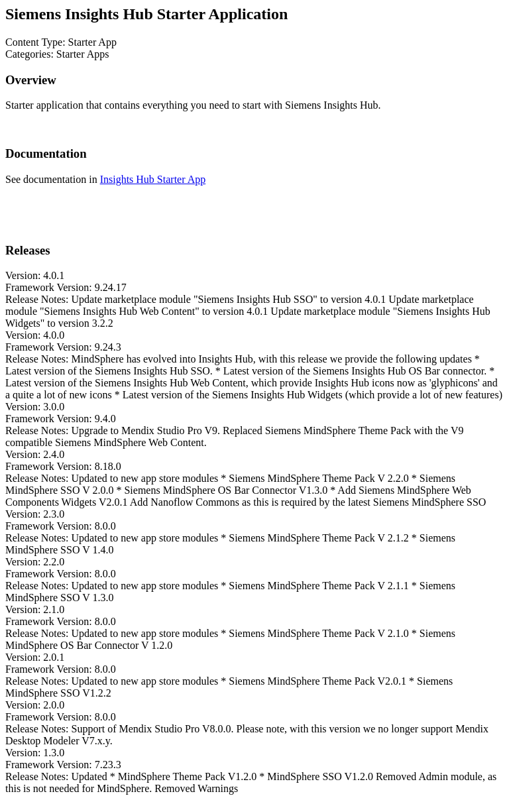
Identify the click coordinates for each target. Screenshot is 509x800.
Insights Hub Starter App (153, 179)
